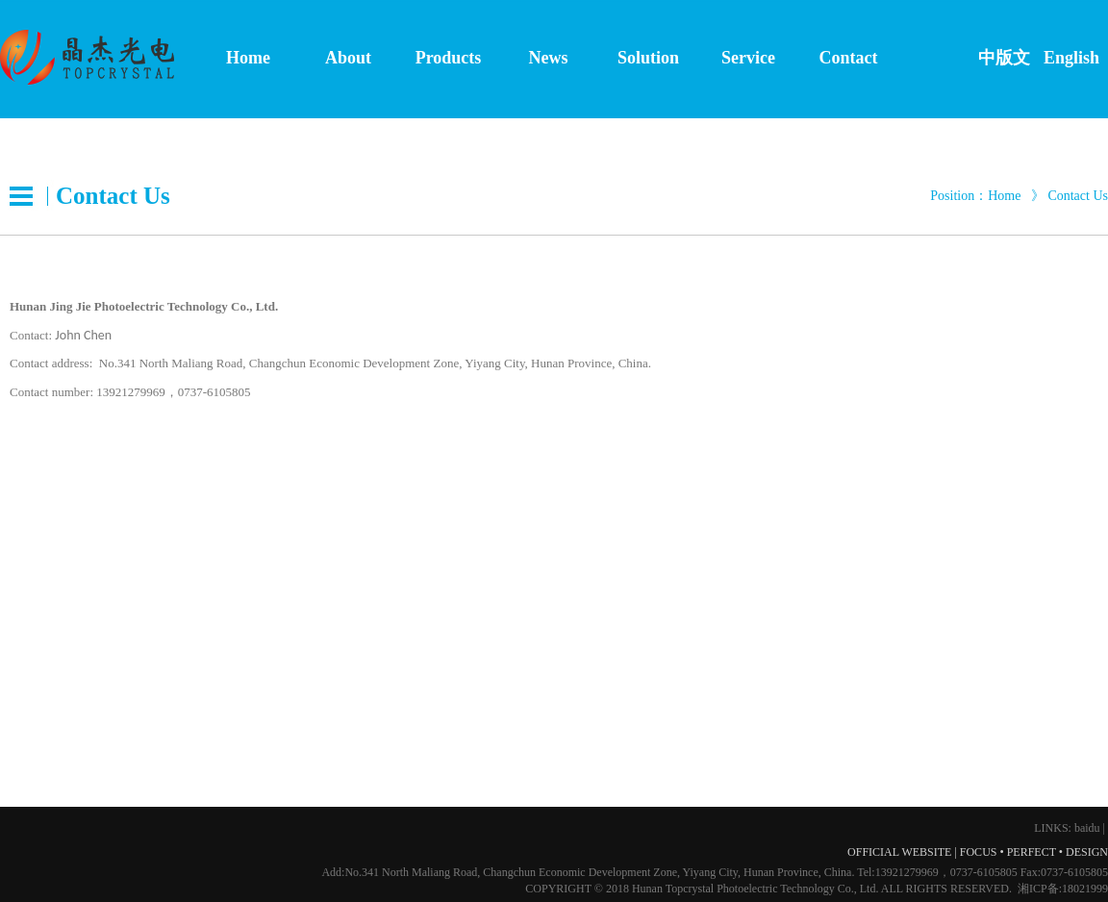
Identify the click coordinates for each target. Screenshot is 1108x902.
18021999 (1085, 888)
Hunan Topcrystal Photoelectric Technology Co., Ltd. (755, 888)
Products (449, 57)
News (548, 57)
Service (748, 57)
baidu (1087, 828)
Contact (848, 57)
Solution (648, 57)
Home (248, 57)
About (348, 57)
